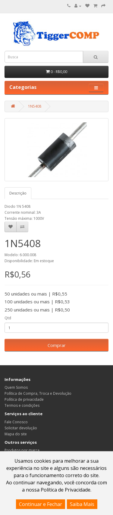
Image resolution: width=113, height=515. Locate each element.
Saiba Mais (82, 504)
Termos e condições (22, 405)
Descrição (18, 193)
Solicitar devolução (21, 428)
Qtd (8, 317)
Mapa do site (16, 434)
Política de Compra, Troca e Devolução (38, 393)
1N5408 (34, 106)
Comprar (57, 345)
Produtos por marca (22, 450)
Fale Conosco (16, 422)
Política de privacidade (24, 399)
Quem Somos (16, 387)
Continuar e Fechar (40, 504)
